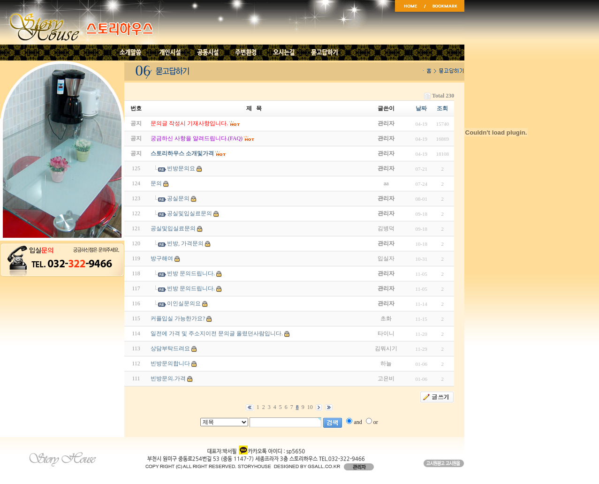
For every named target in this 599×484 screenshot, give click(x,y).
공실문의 (178, 198)
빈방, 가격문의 (185, 243)
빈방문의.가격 (168, 378)
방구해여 (162, 258)
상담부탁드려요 (170, 348)
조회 (442, 108)
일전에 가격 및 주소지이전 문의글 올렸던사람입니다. (217, 333)
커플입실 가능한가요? (178, 318)
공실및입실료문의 (189, 213)
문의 (156, 183)
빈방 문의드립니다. (191, 273)
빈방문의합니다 (170, 363)
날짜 (421, 108)
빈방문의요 (181, 168)
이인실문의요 (184, 303)
